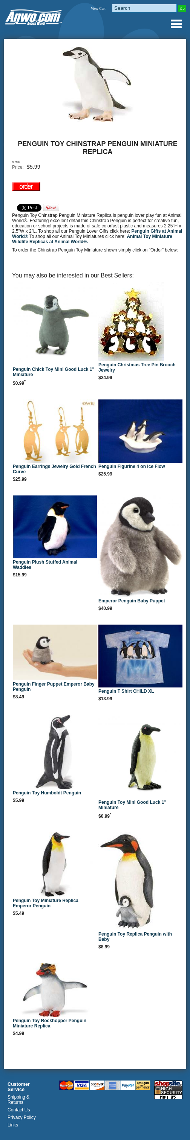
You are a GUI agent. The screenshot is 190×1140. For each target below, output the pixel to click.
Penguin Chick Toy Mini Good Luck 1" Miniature (53, 372)
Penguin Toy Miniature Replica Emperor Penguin (45, 903)
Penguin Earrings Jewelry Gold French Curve (54, 469)
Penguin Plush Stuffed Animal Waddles (45, 564)
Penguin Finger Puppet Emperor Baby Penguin (54, 686)
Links (13, 1125)
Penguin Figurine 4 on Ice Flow (131, 466)
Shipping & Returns (18, 1099)
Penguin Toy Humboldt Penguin (47, 793)
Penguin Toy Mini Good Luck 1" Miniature (132, 805)
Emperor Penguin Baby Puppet (131, 601)
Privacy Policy (22, 1117)
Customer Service (19, 1087)
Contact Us (19, 1110)
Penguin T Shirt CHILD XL (126, 691)
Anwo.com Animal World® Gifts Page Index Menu (176, 23)
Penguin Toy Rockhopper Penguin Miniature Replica (49, 1023)
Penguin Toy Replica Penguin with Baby (135, 936)
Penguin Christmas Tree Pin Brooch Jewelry (137, 367)
